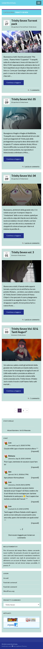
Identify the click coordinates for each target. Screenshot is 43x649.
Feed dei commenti (10, 587)
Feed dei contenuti (10, 582)
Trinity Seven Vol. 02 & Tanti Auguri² (24, 330)
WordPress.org (8, 591)
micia (14, 255)
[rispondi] (35, 451)
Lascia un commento (32, 167)
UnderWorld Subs (9, 3)
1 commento (34, 90)
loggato (21, 535)
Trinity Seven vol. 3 (22, 252)
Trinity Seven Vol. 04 (23, 175)
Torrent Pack (24, 27)
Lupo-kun (16, 27)
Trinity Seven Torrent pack (24, 22)
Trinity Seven (32, 27)
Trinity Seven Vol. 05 (23, 99)
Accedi (5, 578)
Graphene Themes (21, 646)
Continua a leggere (13, 82)
